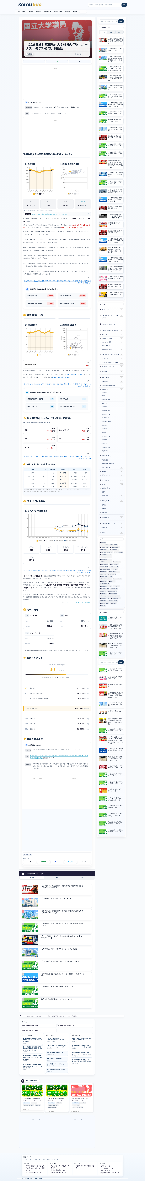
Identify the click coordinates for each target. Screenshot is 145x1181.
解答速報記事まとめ (58, 1170)
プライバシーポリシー (108, 1168)
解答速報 (75, 11)
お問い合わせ (105, 1166)
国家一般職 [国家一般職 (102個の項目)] (114, 564)
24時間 (32, 877)
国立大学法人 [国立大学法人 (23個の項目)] (114, 566)
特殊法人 (112, 505)
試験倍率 (38, 11)
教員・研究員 (112, 468)
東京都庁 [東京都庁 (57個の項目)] (104, 581)
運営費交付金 (112, 475)
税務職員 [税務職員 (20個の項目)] (104, 593)
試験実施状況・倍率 (112, 523)
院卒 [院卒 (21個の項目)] (114, 603)
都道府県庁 (112, 496)
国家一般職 (112, 382)
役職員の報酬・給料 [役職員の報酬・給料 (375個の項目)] (106, 576)
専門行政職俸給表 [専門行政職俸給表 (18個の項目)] (114, 571)
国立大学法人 (112, 456)
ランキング (112, 309)
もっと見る (83, 11)
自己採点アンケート (112, 366)
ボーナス (112, 334)
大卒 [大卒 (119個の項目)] (115, 569)
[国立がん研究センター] (73, 303)
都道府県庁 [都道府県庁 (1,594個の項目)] (105, 603)
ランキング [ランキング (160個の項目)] (104, 547)
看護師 (112, 471)
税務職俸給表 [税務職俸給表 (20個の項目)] (113, 591)
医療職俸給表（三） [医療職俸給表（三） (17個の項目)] (106, 559)
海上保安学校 (105, 418)
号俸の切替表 (112, 346)
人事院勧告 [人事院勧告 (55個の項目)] (114, 549)
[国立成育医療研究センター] (73, 406)
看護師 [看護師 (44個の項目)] (103, 591)
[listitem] (34, 61)
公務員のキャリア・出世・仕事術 (112, 317)
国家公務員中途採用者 (112, 385)
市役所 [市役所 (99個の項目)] (103, 574)
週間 (57, 877)
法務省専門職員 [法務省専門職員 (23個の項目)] (105, 583)
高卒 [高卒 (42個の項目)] (103, 605)
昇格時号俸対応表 (112, 350)
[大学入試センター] (41, 406)
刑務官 (103, 396)
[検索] (124, 5)
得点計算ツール (58, 11)
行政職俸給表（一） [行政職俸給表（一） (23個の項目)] (114, 595)
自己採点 (67, 11)
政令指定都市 (112, 488)
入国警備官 (105, 392)
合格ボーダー (47, 11)
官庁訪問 (112, 528)
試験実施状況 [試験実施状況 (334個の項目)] (105, 598)
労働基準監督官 (106, 399)
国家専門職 (112, 389)
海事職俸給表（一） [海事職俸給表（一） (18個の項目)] (106, 586)
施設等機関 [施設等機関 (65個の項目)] (118, 578)
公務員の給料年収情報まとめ (30, 1025)
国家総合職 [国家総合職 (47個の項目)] (104, 566)
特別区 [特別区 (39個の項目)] (117, 586)
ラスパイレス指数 (112, 338)
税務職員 (104, 432)
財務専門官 (105, 443)
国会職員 (112, 371)
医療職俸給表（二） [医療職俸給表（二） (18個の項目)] (106, 561)
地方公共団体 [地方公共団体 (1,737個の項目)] (105, 569)
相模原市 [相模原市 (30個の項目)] (115, 588)
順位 (82, 201)
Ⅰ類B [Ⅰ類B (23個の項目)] (103, 542)
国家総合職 (112, 451)
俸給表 (31, 11)
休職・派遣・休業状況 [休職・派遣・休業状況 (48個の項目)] (106, 552)
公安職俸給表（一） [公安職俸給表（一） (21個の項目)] (106, 554)
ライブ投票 (112, 359)
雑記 (112, 533)
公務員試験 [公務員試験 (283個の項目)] (119, 552)
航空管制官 (105, 440)
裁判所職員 (112, 517)
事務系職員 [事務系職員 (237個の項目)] (104, 549)
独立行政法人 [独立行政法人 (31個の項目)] (105, 588)
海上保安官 (105, 425)
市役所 (112, 484)
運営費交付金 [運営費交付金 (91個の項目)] (116, 598)
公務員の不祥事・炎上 (112, 324)
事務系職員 (29, 54)
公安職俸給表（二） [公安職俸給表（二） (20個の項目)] (106, 557)
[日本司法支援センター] (41, 303)
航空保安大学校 (106, 436)
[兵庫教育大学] (73, 399)
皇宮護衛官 (105, 428)
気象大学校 (105, 406)
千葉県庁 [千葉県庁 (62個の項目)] (117, 561)
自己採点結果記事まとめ (34, 1172)
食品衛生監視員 (106, 447)
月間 (82, 877)
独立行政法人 (112, 501)
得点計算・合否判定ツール (112, 363)
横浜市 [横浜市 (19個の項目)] (112, 581)
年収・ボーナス (22, 11)
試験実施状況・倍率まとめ (66, 1025)
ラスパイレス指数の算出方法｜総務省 (78, 602)
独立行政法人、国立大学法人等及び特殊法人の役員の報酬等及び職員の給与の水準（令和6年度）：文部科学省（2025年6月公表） (57, 282)
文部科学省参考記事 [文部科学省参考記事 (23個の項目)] (106, 578)
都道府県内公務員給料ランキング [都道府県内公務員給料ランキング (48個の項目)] (109, 600)
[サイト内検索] (105, 5)
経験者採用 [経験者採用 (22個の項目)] (113, 593)
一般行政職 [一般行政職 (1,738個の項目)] (115, 547)
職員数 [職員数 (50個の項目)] (103, 595)
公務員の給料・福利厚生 (112, 330)
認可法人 (112, 512)
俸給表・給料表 (112, 342)
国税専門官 (105, 403)
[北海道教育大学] (41, 296)
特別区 (112, 492)
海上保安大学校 (106, 414)
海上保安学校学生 (106, 421)
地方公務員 (112, 480)
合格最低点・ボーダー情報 (112, 354)
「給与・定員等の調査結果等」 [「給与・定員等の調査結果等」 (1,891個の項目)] (109, 544)
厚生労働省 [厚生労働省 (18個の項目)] (104, 564)
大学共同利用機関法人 (112, 464)
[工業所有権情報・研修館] (41, 399)
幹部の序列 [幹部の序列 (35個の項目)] (112, 574)
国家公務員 (112, 377)
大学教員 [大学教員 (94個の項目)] (104, 571)
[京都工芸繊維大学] (73, 296)
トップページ (105, 1170)
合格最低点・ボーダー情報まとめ (31, 1030)
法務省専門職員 (106, 410)
